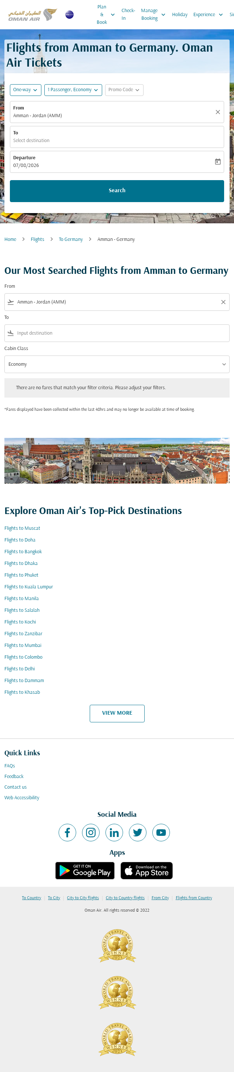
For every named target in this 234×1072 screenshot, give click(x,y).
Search (117, 191)
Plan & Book (108, 14)
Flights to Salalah (22, 610)
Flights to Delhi (19, 669)
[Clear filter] (223, 302)
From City (160, 898)
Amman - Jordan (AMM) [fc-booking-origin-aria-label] (37, 116)
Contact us (15, 787)
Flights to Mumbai (22, 645)
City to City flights (83, 898)
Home (10, 239)
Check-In (128, 14)
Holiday (179, 15)
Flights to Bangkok (23, 552)
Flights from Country (194, 898)
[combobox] (117, 302)
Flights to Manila (21, 599)
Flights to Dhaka (21, 563)
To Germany (71, 239)
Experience (210, 14)
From (18, 108)
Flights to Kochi (20, 622)
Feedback (13, 776)
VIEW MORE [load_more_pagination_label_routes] (117, 713)
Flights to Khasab (22, 692)
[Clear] (219, 112)
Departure (24, 158)
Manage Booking (155, 14)
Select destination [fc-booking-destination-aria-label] (31, 141)
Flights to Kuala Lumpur (28, 587)
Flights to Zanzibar (23, 634)
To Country (31, 898)
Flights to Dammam (24, 681)
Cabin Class (16, 348)
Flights (37, 239)
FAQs (9, 766)
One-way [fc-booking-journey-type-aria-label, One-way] (22, 90)
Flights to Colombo (23, 657)
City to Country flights (125, 898)
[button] (73, 90)
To (15, 133)
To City (54, 898)
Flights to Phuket (21, 575)
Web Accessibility (21, 798)
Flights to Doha (20, 540)
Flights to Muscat (22, 528)
